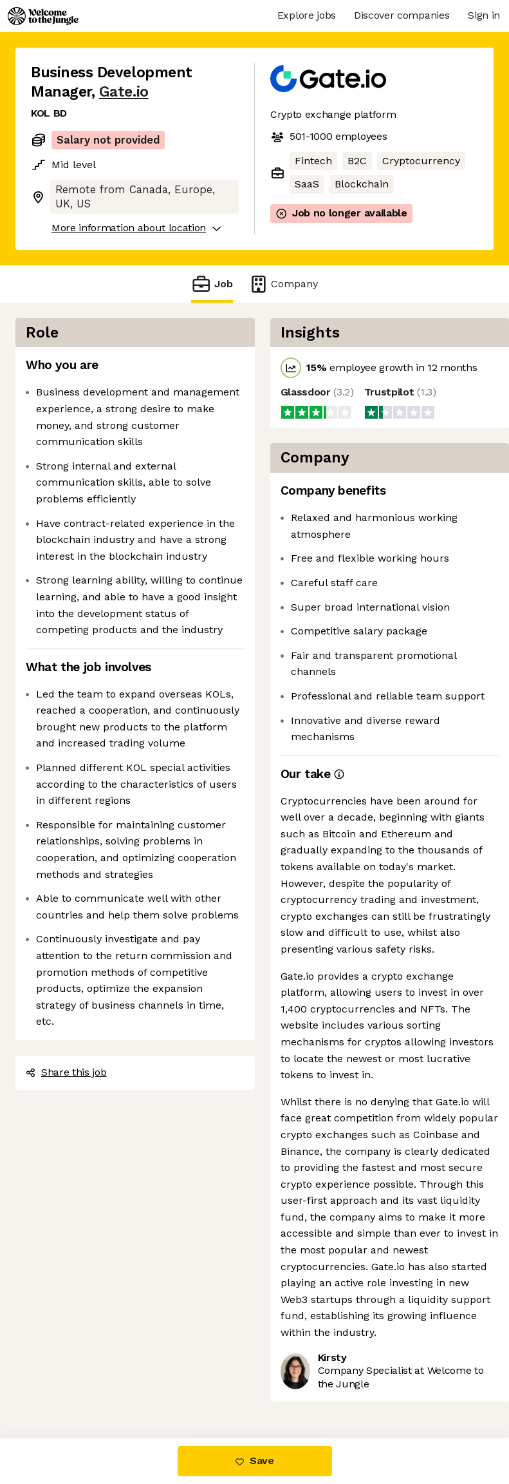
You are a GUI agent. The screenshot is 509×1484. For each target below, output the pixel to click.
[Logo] (43, 16)
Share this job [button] (66, 1072)
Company (283, 283)
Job (211, 283)
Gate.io (124, 91)
